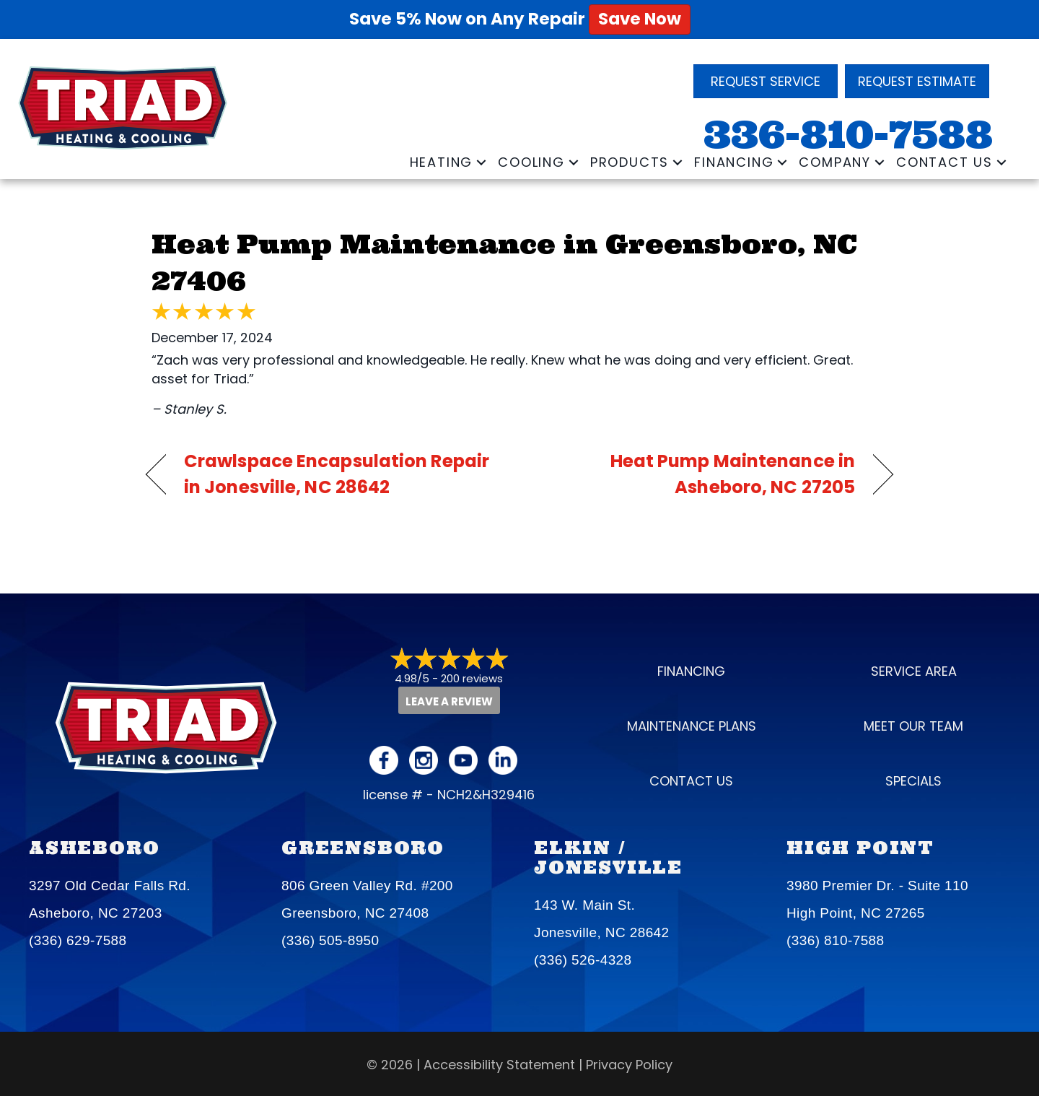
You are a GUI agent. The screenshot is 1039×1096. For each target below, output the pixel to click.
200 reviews (472, 678)
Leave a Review (449, 701)
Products (629, 162)
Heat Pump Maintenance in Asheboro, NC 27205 (698, 473)
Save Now (639, 18)
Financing (733, 162)
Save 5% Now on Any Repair (520, 18)
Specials (913, 781)
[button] (481, 162)
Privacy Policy (629, 1065)
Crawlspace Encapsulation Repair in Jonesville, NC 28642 (336, 473)
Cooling (531, 162)
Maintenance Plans (691, 726)
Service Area (914, 671)
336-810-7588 (848, 134)
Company (835, 162)
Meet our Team (913, 726)
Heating (441, 162)
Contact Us (944, 162)
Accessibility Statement (499, 1065)
